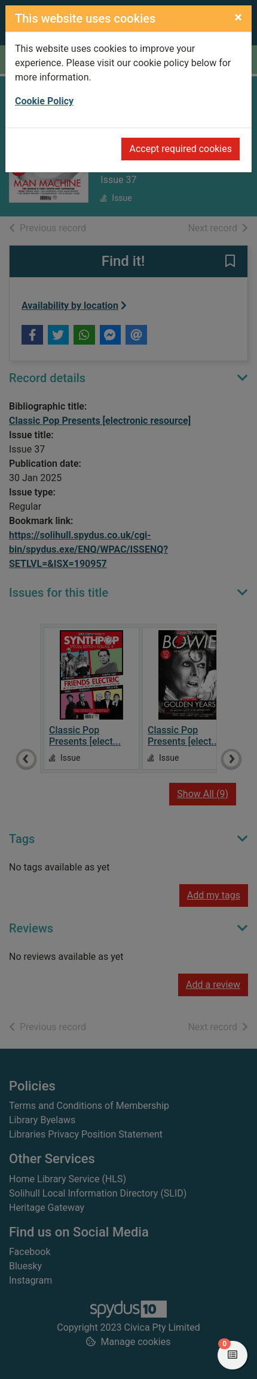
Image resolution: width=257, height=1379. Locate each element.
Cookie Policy (44, 101)
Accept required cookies (180, 148)
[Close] (238, 17)
